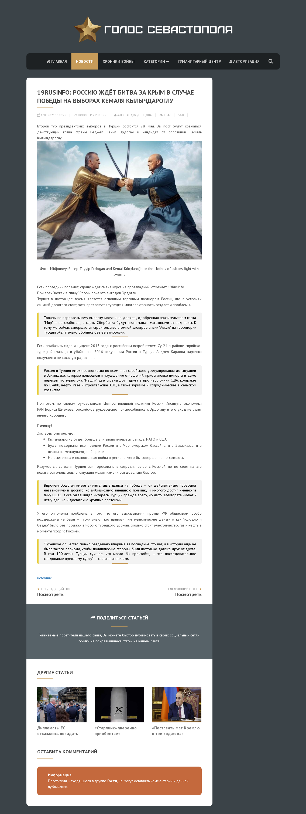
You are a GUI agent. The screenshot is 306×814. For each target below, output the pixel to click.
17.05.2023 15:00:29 (51, 115)
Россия (100, 115)
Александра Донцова (133, 115)
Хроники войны (119, 61)
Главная (57, 61)
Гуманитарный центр (199, 61)
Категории (156, 61)
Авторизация (244, 61)
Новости (85, 61)
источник (44, 578)
